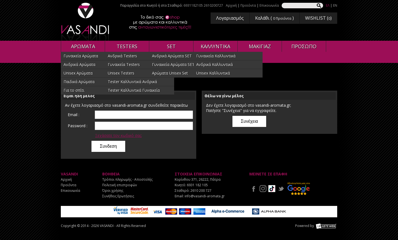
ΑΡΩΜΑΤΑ (83, 46)
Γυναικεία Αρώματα (81, 55)
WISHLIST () (318, 18)
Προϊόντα (248, 5)
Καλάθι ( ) (274, 18)
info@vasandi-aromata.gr (205, 196)
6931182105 (193, 5)
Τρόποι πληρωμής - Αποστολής (127, 179)
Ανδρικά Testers (122, 55)
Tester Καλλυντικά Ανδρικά (132, 81)
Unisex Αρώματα (78, 73)
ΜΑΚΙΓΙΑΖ (260, 46)
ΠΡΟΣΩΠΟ (303, 46)
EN (335, 5)
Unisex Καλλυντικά (213, 73)
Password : (77, 125)
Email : (73, 114)
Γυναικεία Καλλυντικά (215, 55)
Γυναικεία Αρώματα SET (173, 64)
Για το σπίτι (74, 90)
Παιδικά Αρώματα (79, 81)
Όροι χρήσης (112, 190)
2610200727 (213, 5)
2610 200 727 (200, 190)
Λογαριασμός (230, 18)
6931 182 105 (197, 185)
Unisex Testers (121, 73)
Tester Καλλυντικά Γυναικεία (134, 90)
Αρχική (231, 5)
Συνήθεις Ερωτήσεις (118, 196)
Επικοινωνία (269, 5)
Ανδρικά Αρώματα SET (172, 55)
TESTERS (127, 46)
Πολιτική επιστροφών (119, 185)
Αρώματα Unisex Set (170, 73)
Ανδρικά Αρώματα (79, 64)
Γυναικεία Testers (124, 64)
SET (171, 46)
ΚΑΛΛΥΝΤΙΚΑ (215, 46)
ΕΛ (327, 5)
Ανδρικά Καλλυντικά (214, 64)
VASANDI (86, 22)
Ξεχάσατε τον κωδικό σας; (118, 135)
